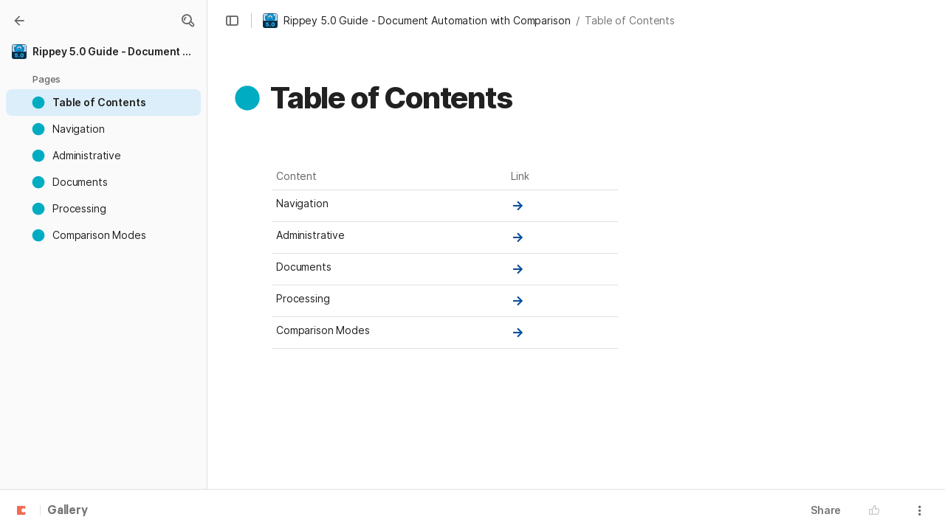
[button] (187, 20)
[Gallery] (19, 20)
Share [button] (826, 510)
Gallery (67, 511)
